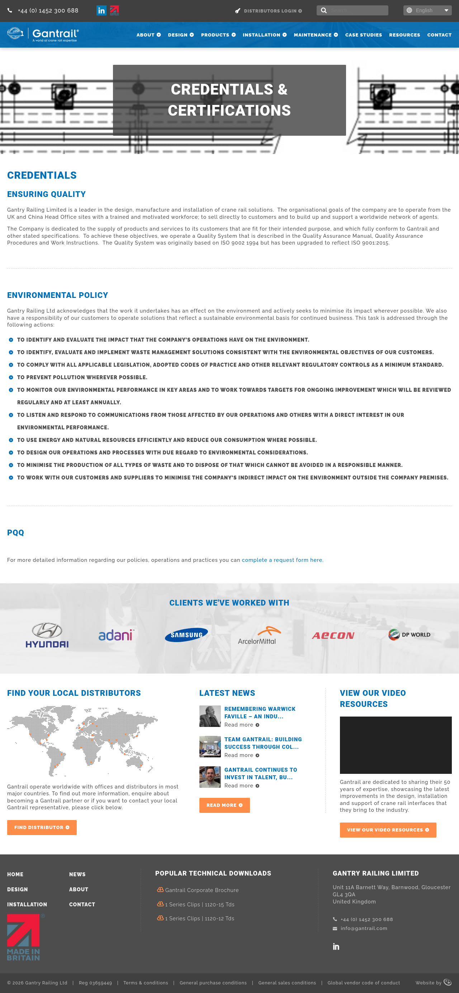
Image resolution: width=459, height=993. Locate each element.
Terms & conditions (145, 982)
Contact (439, 35)
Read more (222, 805)
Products (215, 35)
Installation (261, 35)
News (77, 874)
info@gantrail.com (361, 928)
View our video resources (385, 830)
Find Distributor (38, 827)
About (146, 35)
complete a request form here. (283, 560)
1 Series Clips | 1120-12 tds (200, 918)
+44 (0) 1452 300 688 (43, 10)
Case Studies (363, 35)
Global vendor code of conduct (364, 982)
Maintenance (313, 35)
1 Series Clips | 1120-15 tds (200, 904)
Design (178, 35)
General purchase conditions (213, 982)
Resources (405, 35)
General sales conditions (287, 982)
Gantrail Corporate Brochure (202, 890)
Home (15, 874)
